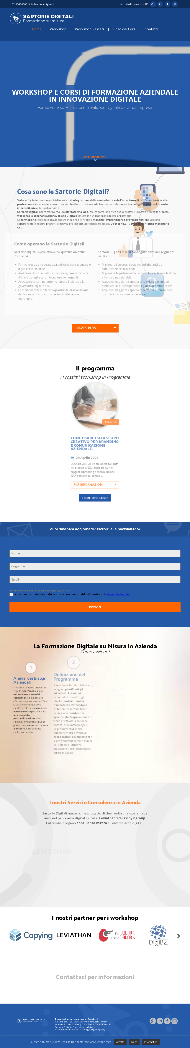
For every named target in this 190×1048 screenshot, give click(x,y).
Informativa (150, 1042)
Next (179, 935)
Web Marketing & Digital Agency (89, 1029)
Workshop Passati (89, 29)
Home (36, 29)
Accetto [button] (120, 1042)
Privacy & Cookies (118, 594)
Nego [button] (134, 1042)
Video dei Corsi (124, 29)
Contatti (151, 29)
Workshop (58, 29)
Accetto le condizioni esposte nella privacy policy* (39, 590)
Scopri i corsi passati (95, 497)
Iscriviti (95, 607)
